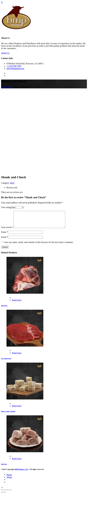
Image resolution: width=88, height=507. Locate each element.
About (9, 480)
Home (3, 87)
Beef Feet (4, 467)
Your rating (6, 207)
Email (4, 240)
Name (4, 235)
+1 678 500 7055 (14, 66)
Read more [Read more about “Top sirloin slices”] (16, 356)
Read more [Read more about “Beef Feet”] (16, 462)
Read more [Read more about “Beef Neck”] (16, 303)
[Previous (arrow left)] (2, 495)
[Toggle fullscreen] (8, 493)
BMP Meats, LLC (22, 473)
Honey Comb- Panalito (8, 414)
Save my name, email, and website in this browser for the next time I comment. (38, 245)
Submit (5, 250)
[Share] (5, 493)
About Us (5, 53)
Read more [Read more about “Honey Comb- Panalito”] (16, 409)
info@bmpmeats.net (15, 68)
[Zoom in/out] (10, 493)
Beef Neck (4, 309)
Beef (10, 87)
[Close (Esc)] (2, 493)
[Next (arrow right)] (5, 495)
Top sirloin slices (6, 361)
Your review (7, 230)
